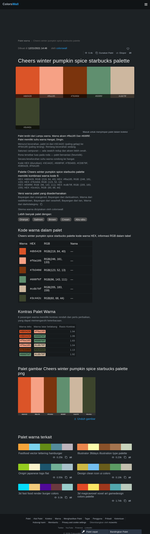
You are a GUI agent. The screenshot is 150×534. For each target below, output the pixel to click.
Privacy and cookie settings (74, 522)
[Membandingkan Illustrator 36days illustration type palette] (129, 457)
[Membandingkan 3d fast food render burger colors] (70, 497)
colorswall (61, 48)
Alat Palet (38, 519)
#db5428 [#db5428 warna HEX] (22, 249)
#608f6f (35, 279)
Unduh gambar (84, 418)
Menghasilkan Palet (73, 519)
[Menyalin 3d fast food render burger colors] (66, 497)
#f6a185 (35, 260)
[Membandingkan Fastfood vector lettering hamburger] (70, 457)
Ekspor (121, 53)
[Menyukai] (128, 48)
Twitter (61, 528)
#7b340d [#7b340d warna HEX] (22, 268)
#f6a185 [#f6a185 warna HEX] (22, 258)
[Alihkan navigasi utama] (146, 4)
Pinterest (79, 528)
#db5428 (35, 251)
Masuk (86, 132)
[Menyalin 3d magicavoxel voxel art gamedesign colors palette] (125, 501)
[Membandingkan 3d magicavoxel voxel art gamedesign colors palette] (129, 501)
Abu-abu (80, 219)
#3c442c (35, 298)
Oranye (24, 219)
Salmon (38, 219)
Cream (66, 219)
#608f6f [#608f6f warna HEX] (22, 277)
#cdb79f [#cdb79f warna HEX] (22, 286)
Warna (58, 519)
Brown (52, 219)
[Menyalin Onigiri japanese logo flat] (66, 477)
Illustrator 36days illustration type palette (102, 453)
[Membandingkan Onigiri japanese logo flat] (70, 477)
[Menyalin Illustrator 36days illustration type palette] (125, 457)
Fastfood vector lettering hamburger (40, 453)
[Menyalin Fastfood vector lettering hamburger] (66, 457)
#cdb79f (35, 289)
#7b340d (35, 270)
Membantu (53, 522)
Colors (11, 4)
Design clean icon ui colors (93, 473)
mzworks (113, 522)
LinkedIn (88, 528)
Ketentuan (119, 519)
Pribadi (108, 519)
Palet (28, 519)
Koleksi (48, 519)
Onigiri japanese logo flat (34, 473)
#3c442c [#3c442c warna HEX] (22, 296)
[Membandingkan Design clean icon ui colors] (129, 477)
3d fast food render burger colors (39, 493)
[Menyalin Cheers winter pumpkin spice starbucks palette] (41, 204)
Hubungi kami (39, 522)
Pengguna (97, 519)
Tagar (87, 519)
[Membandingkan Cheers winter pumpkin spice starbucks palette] (130, 53)
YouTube (69, 528)
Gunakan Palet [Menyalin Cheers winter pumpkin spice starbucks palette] (104, 53)
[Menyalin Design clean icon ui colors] (125, 477)
